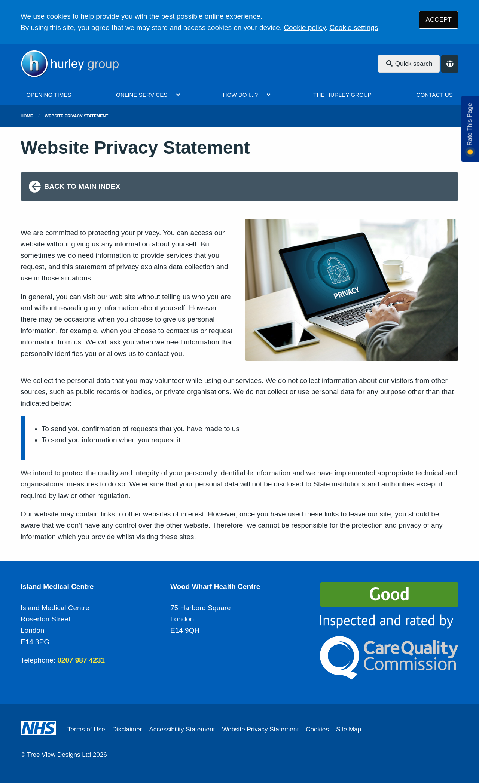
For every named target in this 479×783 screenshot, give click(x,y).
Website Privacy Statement (77, 116)
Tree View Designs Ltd (59, 754)
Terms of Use (86, 729)
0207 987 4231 (81, 660)
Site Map (348, 729)
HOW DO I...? (240, 95)
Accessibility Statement (182, 729)
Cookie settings (354, 27)
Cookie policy (305, 27)
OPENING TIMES (48, 95)
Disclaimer (127, 729)
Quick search (409, 63)
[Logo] (70, 64)
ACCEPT (439, 19)
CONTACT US (434, 95)
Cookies (317, 729)
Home (27, 116)
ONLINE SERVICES (141, 95)
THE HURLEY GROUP (342, 95)
